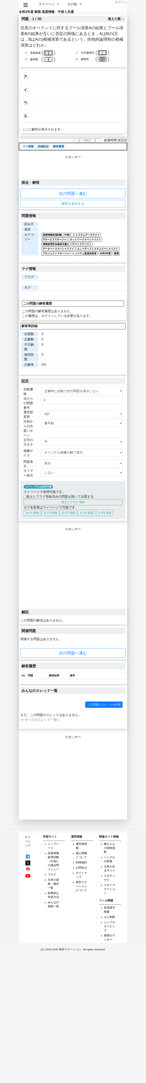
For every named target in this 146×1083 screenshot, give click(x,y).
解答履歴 (58, 146)
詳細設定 (43, 146)
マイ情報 (28, 146)
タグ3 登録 (68, 512)
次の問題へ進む (73, 193)
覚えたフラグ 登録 (73, 502)
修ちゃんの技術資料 (109, 848)
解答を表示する (73, 203)
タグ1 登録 (32, 512)
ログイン (121, 2)
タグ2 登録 (50, 512)
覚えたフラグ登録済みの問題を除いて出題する (59, 496)
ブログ (52, 874)
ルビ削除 (109, 917)
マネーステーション (109, 889)
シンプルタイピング (109, 926)
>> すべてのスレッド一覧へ (40, 719)
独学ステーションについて (81, 886)
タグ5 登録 (105, 512)
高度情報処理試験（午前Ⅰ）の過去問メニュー (54, 861)
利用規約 (81, 862)
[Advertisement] (56, 569)
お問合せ (81, 867)
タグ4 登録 (86, 512)
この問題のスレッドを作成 (104, 704)
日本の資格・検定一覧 (53, 883)
